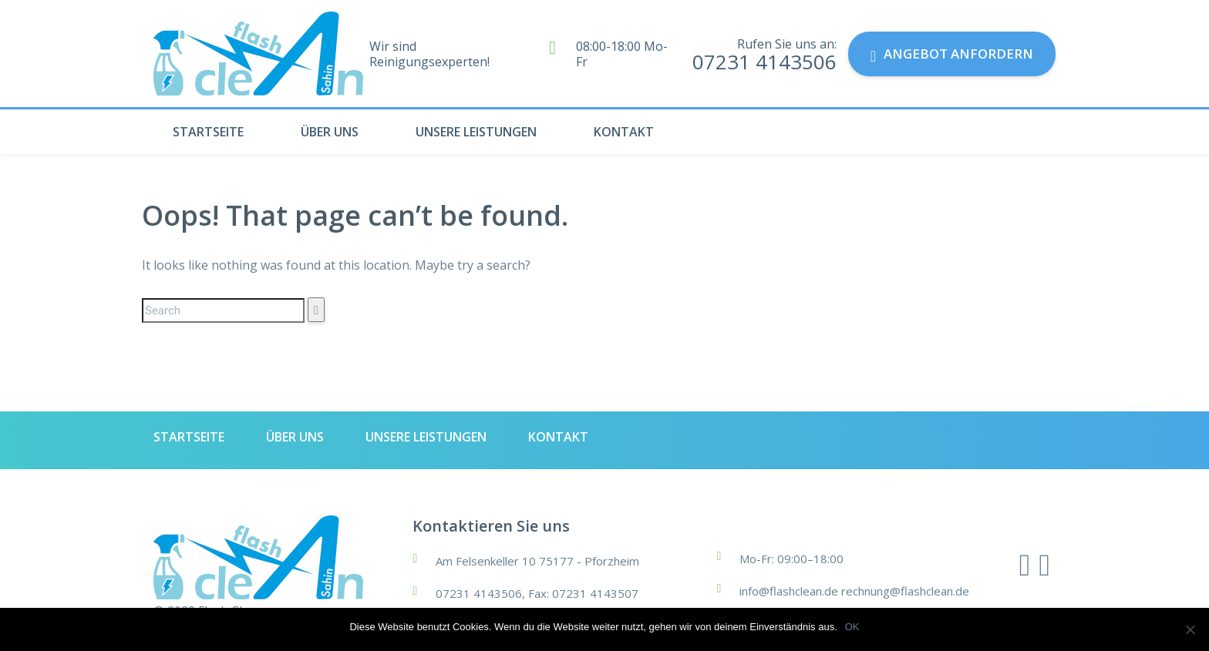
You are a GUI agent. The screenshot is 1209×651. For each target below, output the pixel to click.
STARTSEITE (208, 131)
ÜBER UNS (330, 131)
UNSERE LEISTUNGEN (476, 131)
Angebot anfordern (952, 54)
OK (852, 627)
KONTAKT (624, 131)
